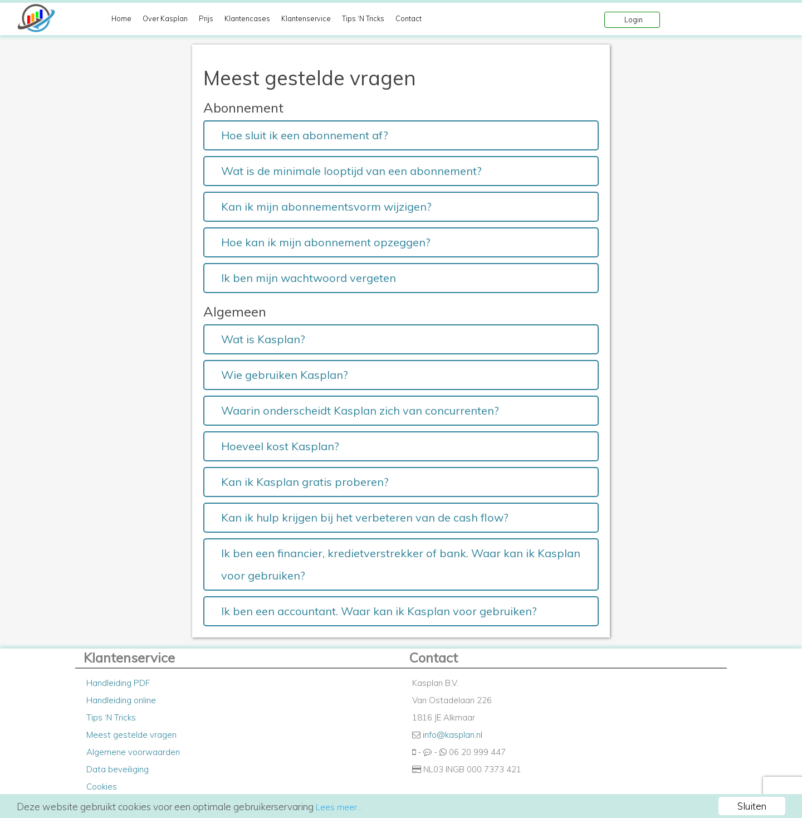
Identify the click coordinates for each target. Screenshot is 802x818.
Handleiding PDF (118, 683)
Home (121, 18)
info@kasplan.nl (452, 734)
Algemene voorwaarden (133, 752)
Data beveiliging (117, 769)
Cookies (101, 786)
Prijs (206, 18)
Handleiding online (121, 700)
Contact (408, 18)
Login (633, 19)
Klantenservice (306, 18)
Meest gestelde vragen (131, 734)
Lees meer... (339, 807)
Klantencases (247, 18)
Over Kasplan (165, 18)
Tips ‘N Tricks (363, 18)
